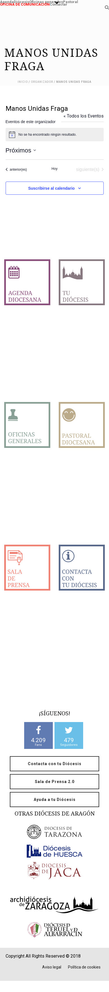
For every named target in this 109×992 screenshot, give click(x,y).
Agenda (7, 1)
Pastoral (70, 1)
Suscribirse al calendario (51, 188)
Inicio (23, 81)
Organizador (42, 81)
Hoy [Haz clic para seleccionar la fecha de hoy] (54, 169)
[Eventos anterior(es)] (16, 169)
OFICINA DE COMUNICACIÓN (25, 4)
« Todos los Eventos (83, 116)
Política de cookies (84, 967)
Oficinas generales (46, 1)
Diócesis (21, 1)
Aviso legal (51, 967)
